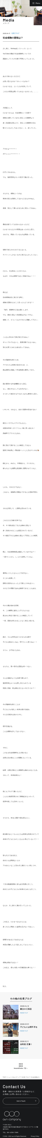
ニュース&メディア (14, 1077)
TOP (4, 1077)
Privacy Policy (35, 1136)
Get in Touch (26, 1101)
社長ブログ (26, 1077)
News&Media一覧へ (21, 1066)
